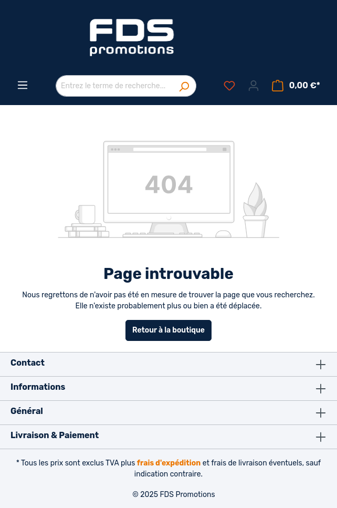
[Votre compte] (253, 86)
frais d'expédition (169, 463)
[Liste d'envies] (229, 86)
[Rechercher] (184, 86)
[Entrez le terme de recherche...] (114, 86)
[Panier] (296, 86)
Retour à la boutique (168, 330)
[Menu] (22, 85)
